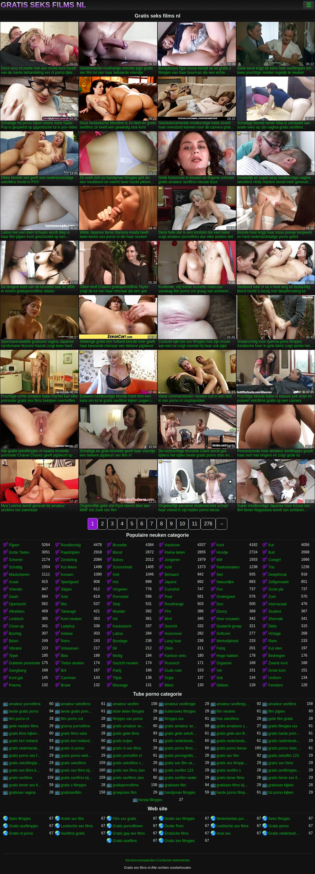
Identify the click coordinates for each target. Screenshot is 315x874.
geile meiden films (23, 726)
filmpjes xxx (174, 719)
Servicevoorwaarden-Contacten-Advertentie (157, 860)
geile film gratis (280, 719)
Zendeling (69, 560)
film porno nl (19, 719)
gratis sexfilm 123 (179, 770)
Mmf (168, 619)
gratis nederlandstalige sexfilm (284, 741)
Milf (219, 560)
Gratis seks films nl (43, 5)
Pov (220, 589)
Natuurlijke (225, 582)
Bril (63, 670)
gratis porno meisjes (284, 748)
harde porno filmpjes (233, 792)
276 (208, 523)
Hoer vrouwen (228, 619)
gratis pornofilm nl (127, 755)
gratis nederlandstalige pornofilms (233, 741)
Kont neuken (71, 619)
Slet (220, 574)
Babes (118, 560)
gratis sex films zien (129, 770)
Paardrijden (70, 552)
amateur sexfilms (282, 704)
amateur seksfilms (76, 704)
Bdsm (13, 641)
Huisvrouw (173, 633)
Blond (117, 552)
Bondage (120, 641)
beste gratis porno (23, 711)
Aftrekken (17, 611)
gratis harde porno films (284, 733)
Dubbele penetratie (24, 663)
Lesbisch (16, 619)
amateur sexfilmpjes (233, 704)
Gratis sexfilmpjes (23, 826)
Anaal (13, 582)
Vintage (274, 633)
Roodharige (174, 604)
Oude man (173, 670)
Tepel (13, 656)
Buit (271, 552)
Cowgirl (274, 560)
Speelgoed (69, 582)
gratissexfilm (71, 792)
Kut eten (275, 648)
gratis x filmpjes (73, 785)
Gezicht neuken (125, 663)
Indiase (67, 633)
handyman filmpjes (180, 792)
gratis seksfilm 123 (283, 755)
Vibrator (15, 648)
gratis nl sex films (127, 748)
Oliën (169, 648)
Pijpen (14, 545)
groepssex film (124, 792)
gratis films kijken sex (25, 733)
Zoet (272, 597)
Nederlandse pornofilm (233, 819)
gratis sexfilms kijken (77, 778)
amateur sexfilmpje (180, 704)
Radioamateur (228, 567)
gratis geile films (126, 733)
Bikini (169, 685)
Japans (171, 582)
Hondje (222, 552)
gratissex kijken (280, 785)
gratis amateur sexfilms (181, 726)
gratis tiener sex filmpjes (284, 778)
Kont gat (16, 678)
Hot (115, 582)
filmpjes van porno (127, 719)
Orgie (169, 678)
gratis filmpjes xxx (282, 726)
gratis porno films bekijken (181, 748)
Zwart (13, 597)
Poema (15, 685)
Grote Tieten (19, 552)
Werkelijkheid (227, 641)
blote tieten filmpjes (128, 711)
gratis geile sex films (233, 733)
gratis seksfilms (73, 763)
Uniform (274, 678)
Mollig (117, 656)
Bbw (64, 656)
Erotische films (177, 833)
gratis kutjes (122, 741)
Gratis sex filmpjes (180, 819)
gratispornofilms (126, 785)
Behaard (171, 574)
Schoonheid (122, 567)
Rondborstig (71, 545)
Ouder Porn (174, 826)
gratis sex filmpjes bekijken (233, 763)
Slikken (223, 685)
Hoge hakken (227, 656)
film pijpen (276, 711)
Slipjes (66, 589)
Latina (118, 633)
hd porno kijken (280, 792)
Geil (116, 574)
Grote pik (275, 589)
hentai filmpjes (150, 800)
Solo (64, 597)
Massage (120, 685)
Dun (220, 604)
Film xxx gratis (124, 819)
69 (115, 648)
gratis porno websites (77, 755)
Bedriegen (276, 656)
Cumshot (172, 589)
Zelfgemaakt (278, 582)
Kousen (67, 574)
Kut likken (69, 567)
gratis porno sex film (25, 755)
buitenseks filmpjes (180, 711)
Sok (220, 678)
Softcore (223, 633)
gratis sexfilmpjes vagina (284, 770)
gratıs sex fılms (280, 763)
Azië (168, 567)
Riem (272, 641)
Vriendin (15, 589)
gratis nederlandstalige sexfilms (25, 748)
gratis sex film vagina (181, 763)
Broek (65, 685)
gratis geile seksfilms (181, 733)
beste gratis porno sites (77, 711)
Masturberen (19, 574)
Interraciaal (277, 604)
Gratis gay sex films (129, 833)
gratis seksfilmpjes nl (25, 763)
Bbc (64, 604)
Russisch (172, 663)
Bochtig (15, 633)
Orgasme (224, 663)
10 (182, 523)
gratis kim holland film (77, 741)
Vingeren (120, 589)
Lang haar (173, 641)
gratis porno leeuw (232, 748)
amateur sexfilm (126, 704)
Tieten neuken (72, 663)
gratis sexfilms (20, 778)
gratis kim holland (23, 741)
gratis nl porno (72, 748)
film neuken (226, 711)
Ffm (168, 611)
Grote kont (276, 670)
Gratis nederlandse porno (284, 833)
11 (194, 523)
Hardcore (172, 545)
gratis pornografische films (181, 755)
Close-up (16, 626)
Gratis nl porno (21, 833)
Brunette (119, 545)
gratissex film (175, 785)
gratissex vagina (22, 792)
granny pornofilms (75, 726)
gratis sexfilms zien (128, 778)
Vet (219, 670)
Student (274, 611)
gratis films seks (74, 733)
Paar (168, 597)
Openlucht (17, 604)
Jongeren (172, 560)
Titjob (117, 678)
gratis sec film (228, 755)
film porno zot (72, 719)
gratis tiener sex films (25, 785)
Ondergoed (226, 597)
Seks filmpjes (20, 819)
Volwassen (69, 648)
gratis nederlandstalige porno (181, 741)
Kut (271, 545)
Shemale (275, 619)
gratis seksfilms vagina (129, 763)
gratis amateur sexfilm (129, 726)
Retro (65, 641)
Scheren (16, 560)
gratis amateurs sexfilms (233, 726)
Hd (115, 619)
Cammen (68, 678)
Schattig (15, 567)
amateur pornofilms (25, 704)
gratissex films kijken (233, 785)
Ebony (222, 611)
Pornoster (121, 597)
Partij (117, 670)
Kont (220, 545)
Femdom (275, 685)
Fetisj (221, 648)
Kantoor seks (175, 656)
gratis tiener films (231, 778)
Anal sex (224, 833)
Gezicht (171, 626)
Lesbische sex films (77, 826)
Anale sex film (72, 819)
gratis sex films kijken (77, 770)
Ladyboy (68, 626)
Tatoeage (68, 611)
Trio (271, 567)
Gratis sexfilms (125, 841)
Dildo (272, 626)
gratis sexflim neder (181, 778)
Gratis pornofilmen (128, 826)
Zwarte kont (278, 663)
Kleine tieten (175, 552)
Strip (116, 604)
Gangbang (17, 670)
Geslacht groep (229, 626)
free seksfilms (228, 719)
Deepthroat (277, 574)
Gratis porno (278, 826)
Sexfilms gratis (73, 833)
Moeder (119, 611)
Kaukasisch (122, 626)
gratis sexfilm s (229, 770)
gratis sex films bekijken (25, 770)
